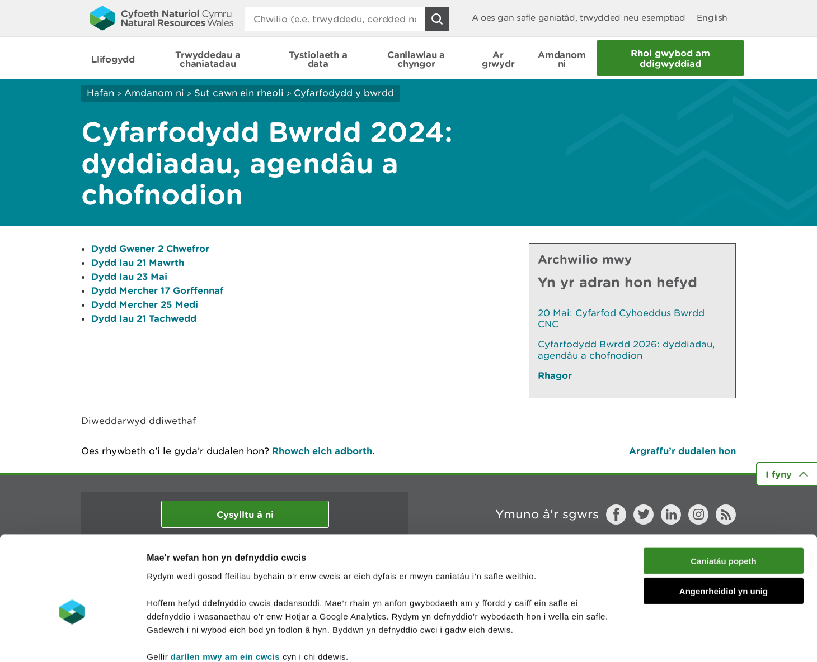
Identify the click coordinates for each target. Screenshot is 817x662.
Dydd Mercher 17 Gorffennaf (157, 290)
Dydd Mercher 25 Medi (144, 304)
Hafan (100, 92)
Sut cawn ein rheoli (239, 92)
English (712, 17)
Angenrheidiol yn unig (723, 530)
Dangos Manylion (622, 640)
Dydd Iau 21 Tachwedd (143, 318)
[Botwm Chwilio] (437, 19)
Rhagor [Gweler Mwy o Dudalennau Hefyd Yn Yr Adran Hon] (555, 375)
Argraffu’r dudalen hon (682, 450)
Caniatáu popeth (724, 499)
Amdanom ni (154, 92)
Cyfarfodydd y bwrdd (344, 92)
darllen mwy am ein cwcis (225, 594)
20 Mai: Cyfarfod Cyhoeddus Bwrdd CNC (621, 318)
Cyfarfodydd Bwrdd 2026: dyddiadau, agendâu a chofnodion (626, 350)
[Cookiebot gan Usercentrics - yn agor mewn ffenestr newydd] (72, 640)
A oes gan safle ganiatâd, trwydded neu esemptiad (578, 17)
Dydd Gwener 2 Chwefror (150, 248)
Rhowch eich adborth (322, 450)
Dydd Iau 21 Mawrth (137, 262)
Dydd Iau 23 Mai (129, 276)
